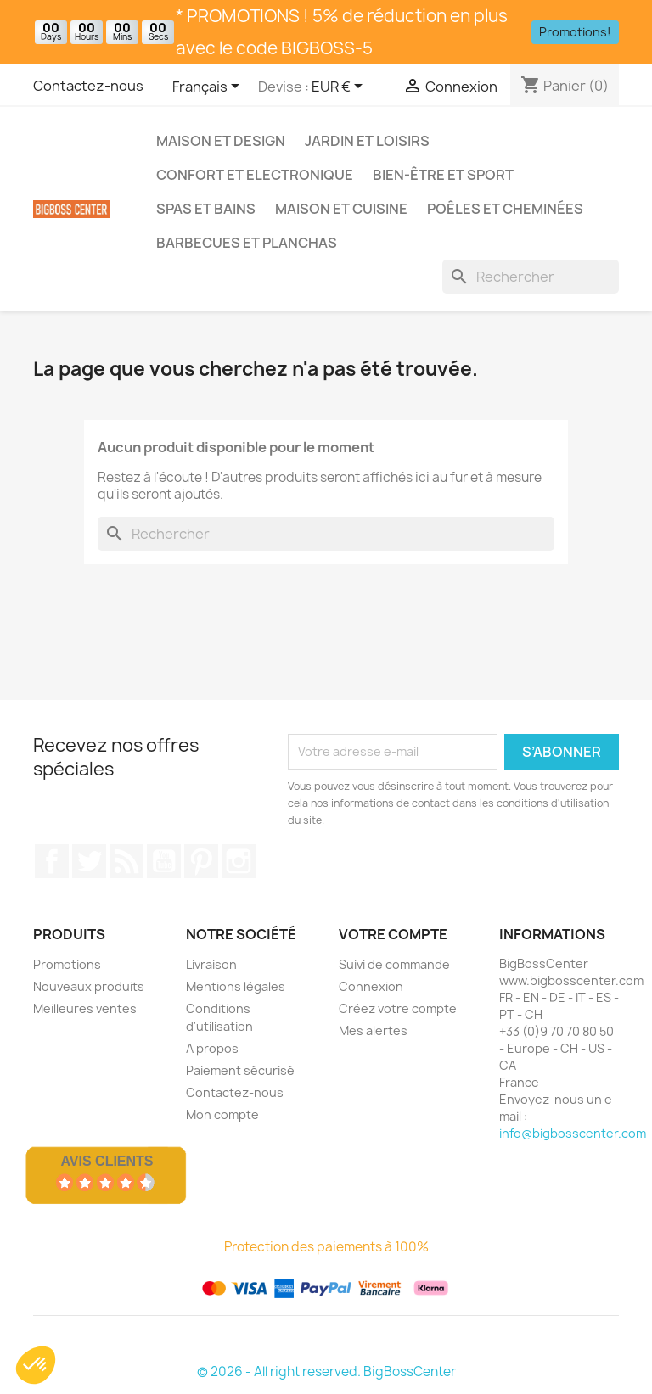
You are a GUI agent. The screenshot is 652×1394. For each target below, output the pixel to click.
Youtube (164, 861)
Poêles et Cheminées (505, 208)
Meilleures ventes (85, 1008)
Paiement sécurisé (240, 1070)
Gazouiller (89, 861)
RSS (126, 861)
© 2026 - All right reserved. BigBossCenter (326, 1371)
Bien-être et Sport (443, 174)
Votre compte (393, 934)
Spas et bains (206, 208)
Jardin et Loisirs (367, 141)
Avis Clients (106, 1161)
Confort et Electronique (254, 174)
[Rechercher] (530, 277)
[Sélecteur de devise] (340, 87)
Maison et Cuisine (341, 208)
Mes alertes (373, 1030)
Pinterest (201, 861)
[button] (35, 1365)
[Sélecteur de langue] (208, 87)
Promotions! (575, 32)
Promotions (67, 964)
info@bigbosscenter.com (572, 1133)
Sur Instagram (239, 861)
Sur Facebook (52, 861)
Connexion (371, 986)
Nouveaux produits (88, 986)
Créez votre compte (398, 1008)
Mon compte (222, 1114)
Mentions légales (235, 986)
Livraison (211, 964)
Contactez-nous (88, 85)
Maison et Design (220, 141)
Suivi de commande (394, 964)
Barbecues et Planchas (246, 242)
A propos (212, 1048)
